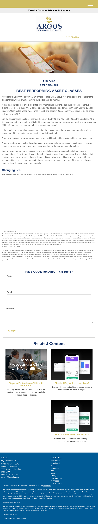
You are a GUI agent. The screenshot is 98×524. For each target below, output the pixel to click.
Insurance (55, 468)
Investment (55, 463)
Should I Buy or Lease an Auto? (72, 383)
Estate (53, 466)
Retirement (55, 461)
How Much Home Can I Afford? (72, 434)
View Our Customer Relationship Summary (49, 10)
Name (10, 276)
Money (53, 473)
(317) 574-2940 (71, 37)
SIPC (10, 508)
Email (9, 292)
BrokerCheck (47, 485)
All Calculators (56, 483)
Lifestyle (54, 476)
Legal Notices (21, 518)
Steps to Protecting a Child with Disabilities (26, 384)
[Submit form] (11, 331)
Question (9, 308)
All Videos (55, 481)
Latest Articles (56, 478)
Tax (52, 471)
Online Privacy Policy (9, 518)
